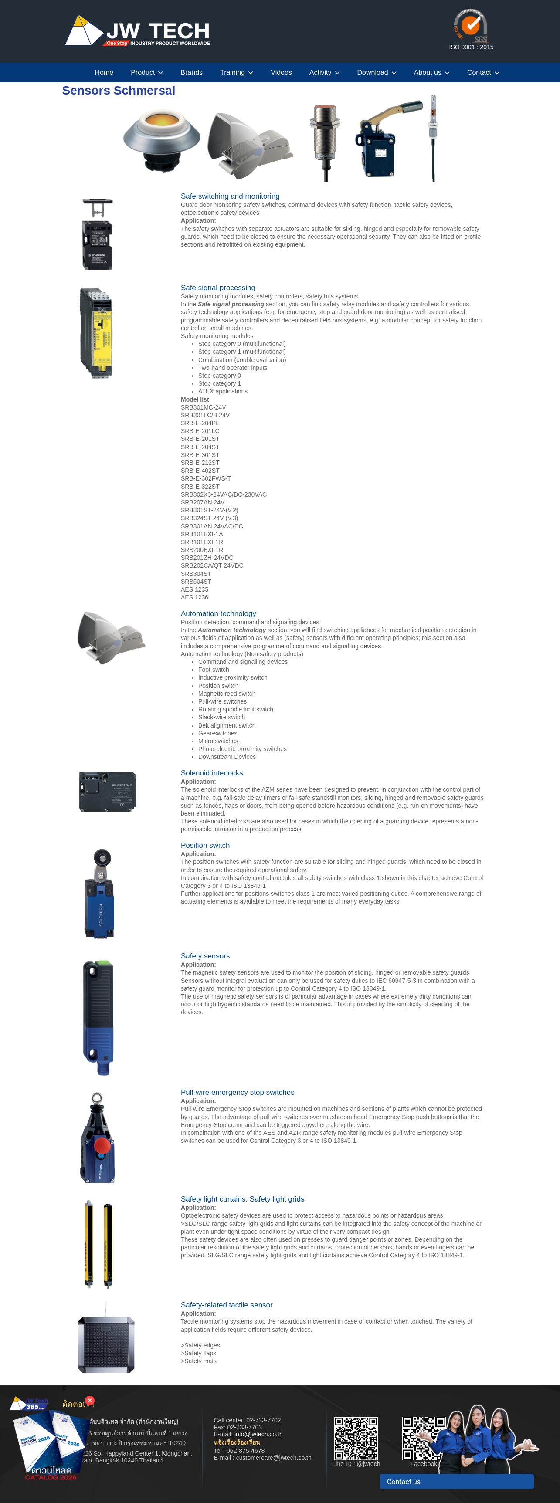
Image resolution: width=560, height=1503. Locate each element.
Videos (281, 72)
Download (377, 72)
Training (236, 72)
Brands (191, 72)
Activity (324, 72)
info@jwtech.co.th (258, 1434)
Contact (483, 72)
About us (432, 72)
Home (104, 72)
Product (147, 72)
